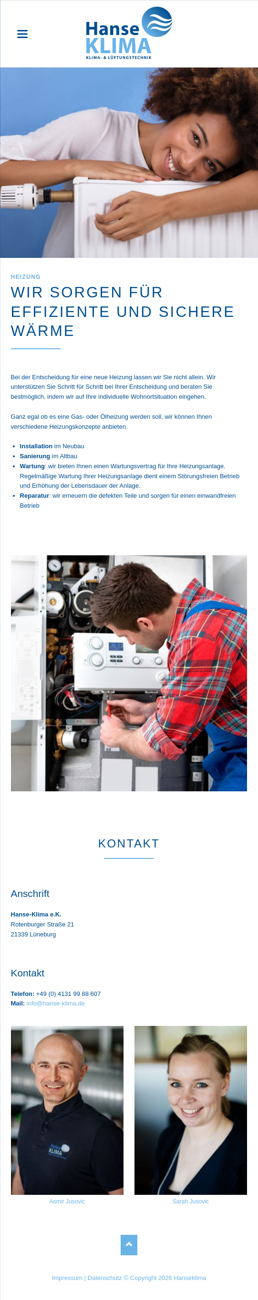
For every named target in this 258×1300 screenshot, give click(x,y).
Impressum (67, 1277)
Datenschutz (105, 1277)
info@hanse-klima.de (56, 1003)
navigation (22, 34)
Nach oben (129, 1245)
